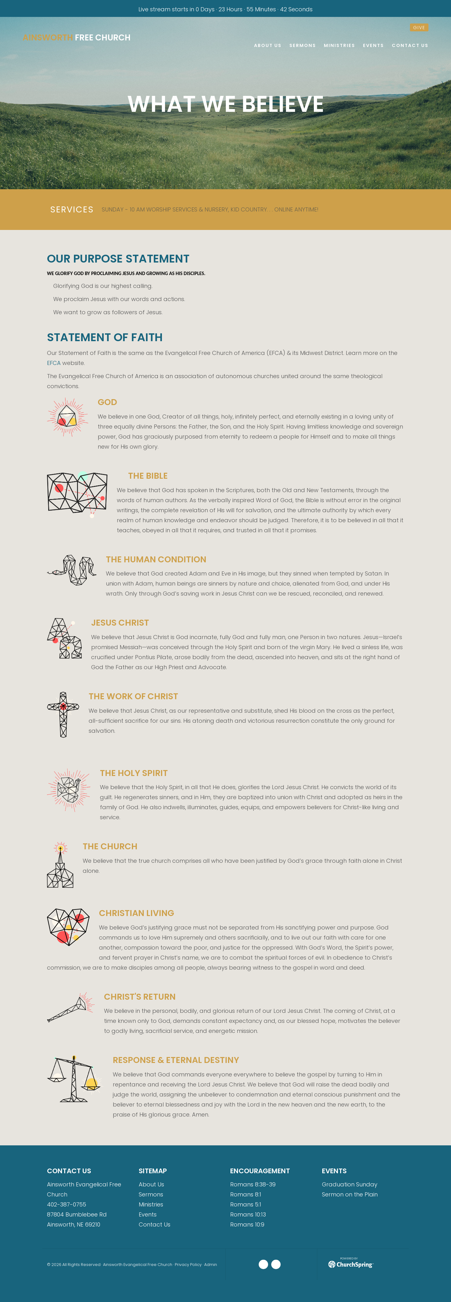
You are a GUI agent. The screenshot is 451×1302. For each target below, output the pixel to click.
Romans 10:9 (247, 1224)
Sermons (151, 1194)
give (419, 27)
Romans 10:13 (248, 1214)
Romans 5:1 (245, 1204)
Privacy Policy (188, 1264)
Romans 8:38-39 (253, 1184)
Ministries (151, 1204)
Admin (210, 1264)
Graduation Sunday (349, 1184)
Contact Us (154, 1224)
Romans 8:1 (245, 1194)
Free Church (78, 37)
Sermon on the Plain (350, 1194)
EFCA (54, 363)
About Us (151, 1184)
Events (148, 1214)
